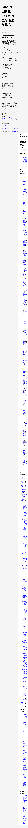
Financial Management (25, 270)
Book (24, 226)
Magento (25, 323)
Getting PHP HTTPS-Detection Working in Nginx (24, 558)
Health (24, 291)
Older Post (16, 130)
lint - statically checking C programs (24, 649)
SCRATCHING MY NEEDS (25, 811)
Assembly (25, 217)
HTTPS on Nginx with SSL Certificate (24, 538)
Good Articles (24, 284)
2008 (22, 708)
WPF (24, 464)
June (23, 501)
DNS (24, 247)
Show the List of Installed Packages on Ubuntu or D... (24, 594)
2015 (22, 484)
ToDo (24, 421)
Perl (23, 350)
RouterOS (25, 394)
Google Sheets (24, 287)
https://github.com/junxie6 (25, 159)
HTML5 (24, 294)
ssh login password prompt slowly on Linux (24, 605)
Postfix (24, 359)
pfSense (24, 351)
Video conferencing (25, 441)
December (24, 488)
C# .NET (24, 232)
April (23, 698)
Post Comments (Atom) (13, 133)
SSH (24, 414)
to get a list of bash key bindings (24, 569)
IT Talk (24, 306)
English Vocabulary (25, 259)
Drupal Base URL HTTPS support (24, 552)
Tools (24, 423)
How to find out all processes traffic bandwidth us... (24, 639)
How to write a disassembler (24, 690)
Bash (24, 222)
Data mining (24, 242)
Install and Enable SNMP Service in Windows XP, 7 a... (24, 531)
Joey (24, 825)
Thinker (24, 816)
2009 (22, 707)
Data (24, 240)
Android (24, 209)
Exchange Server (25, 264)
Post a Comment (5, 127)
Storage (24, 415)
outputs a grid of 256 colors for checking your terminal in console (9, 120)
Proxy (24, 373)
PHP (24, 353)
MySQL (24, 339)
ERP (24, 261)
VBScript (25, 437)
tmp (23, 420)
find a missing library (24, 644)
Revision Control (24, 392)
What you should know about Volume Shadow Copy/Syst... (24, 508)
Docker (24, 249)
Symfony (25, 417)
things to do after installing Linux (8, 36)
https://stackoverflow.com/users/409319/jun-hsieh (25, 163)
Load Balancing (25, 318)
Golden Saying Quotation (25, 280)
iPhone (24, 302)
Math (24, 329)
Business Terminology (25, 229)
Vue (23, 453)
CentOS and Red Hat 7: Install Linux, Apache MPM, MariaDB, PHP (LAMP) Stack (25, 183)
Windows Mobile (25, 463)
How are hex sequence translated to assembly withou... (24, 656)
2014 (22, 486)
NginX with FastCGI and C (25, 730)
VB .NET (25, 435)
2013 (22, 487)
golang (24, 276)
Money (24, 334)
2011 (22, 704)
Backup (24, 220)
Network (24, 341)
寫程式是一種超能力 (25, 747)
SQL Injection (24, 408)
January (24, 701)
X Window (25, 465)
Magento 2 (25, 325)
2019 (22, 479)
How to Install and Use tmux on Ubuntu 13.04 (24, 618)
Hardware (25, 289)
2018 (22, 480)
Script (24, 397)
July (23, 500)
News (24, 343)
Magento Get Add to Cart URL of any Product (25, 741)
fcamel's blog (24, 801)
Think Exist (24, 814)
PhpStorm (25, 354)
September (24, 496)
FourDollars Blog (25, 803)
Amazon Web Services (24, 205)
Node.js (24, 345)
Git (23, 275)
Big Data (24, 224)
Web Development (25, 455)
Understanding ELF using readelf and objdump (25, 761)
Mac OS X (25, 321)
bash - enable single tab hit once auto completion (24, 580)
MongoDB (25, 336)
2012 (22, 703)
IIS (23, 295)
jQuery (24, 311)
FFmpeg (24, 266)
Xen (23, 467)
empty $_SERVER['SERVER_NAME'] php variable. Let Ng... (24, 545)
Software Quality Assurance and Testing (25, 403)
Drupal (24, 251)
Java (24, 307)
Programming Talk (25, 368)
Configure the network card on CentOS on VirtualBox (24, 666)
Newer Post (4, 130)
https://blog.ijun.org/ (25, 167)
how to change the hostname (24, 625)
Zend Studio (24, 471)
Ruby (24, 396)
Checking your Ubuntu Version (24, 587)
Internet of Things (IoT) (25, 300)
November (24, 491)
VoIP (24, 451)
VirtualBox (25, 444)
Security (24, 399)
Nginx (24, 344)
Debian (24, 243)
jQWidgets (25, 313)
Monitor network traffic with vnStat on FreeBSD (24, 524)
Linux (7, 122)
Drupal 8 (24, 253)
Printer (24, 366)
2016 (22, 483)
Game (24, 274)
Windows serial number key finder (24, 695)
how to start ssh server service (24, 600)
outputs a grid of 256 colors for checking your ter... (24, 612)
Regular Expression (25, 383)
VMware (24, 449)
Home (10, 130)
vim (23, 443)
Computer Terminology (25, 238)
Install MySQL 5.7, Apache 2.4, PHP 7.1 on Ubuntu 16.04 (25, 194)
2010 (22, 705)
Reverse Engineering (25, 389)
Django (24, 246)
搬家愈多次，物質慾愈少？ (25, 735)
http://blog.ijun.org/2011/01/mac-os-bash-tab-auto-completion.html (9, 92)
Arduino (24, 215)
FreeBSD (25, 272)
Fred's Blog (24, 805)
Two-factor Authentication (25, 426)
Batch (24, 223)
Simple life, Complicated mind (9, 16)
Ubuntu (24, 429)
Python (24, 374)
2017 (22, 482)
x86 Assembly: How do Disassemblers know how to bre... (24, 683)
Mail (23, 327)
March (23, 700)
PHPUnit (24, 356)
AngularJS (25, 211)
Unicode (24, 431)
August (24, 498)
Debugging (25, 244)
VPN (24, 452)
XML (24, 469)
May (23, 502)
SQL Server (24, 412)
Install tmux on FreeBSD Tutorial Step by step (24, 674)
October (24, 493)
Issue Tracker (24, 304)
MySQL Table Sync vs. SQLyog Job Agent (25, 786)
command (25, 234)
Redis (24, 379)
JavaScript (25, 309)
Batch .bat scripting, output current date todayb (25, 779)
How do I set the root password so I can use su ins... (24, 632)
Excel (24, 262)
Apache (24, 213)
